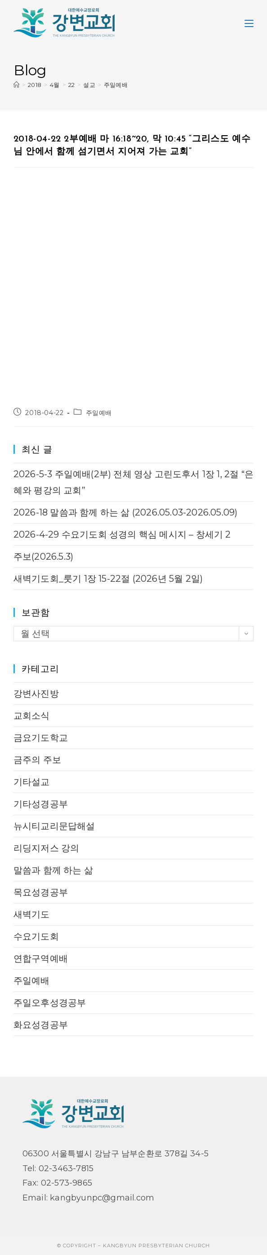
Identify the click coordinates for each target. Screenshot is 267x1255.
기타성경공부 (40, 804)
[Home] (16, 84)
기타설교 (31, 781)
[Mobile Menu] (249, 22)
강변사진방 (36, 693)
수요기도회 (36, 936)
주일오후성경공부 (49, 1002)
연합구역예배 (40, 958)
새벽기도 (31, 914)
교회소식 (31, 715)
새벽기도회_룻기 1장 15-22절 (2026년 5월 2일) (108, 578)
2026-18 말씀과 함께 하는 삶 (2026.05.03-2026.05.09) (125, 512)
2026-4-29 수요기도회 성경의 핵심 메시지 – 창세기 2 (122, 534)
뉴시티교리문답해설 (54, 826)
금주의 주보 (37, 759)
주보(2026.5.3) (43, 556)
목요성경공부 (40, 892)
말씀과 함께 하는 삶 (53, 870)
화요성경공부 (40, 1024)
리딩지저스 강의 (46, 848)
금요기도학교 (40, 737)
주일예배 (116, 84)
